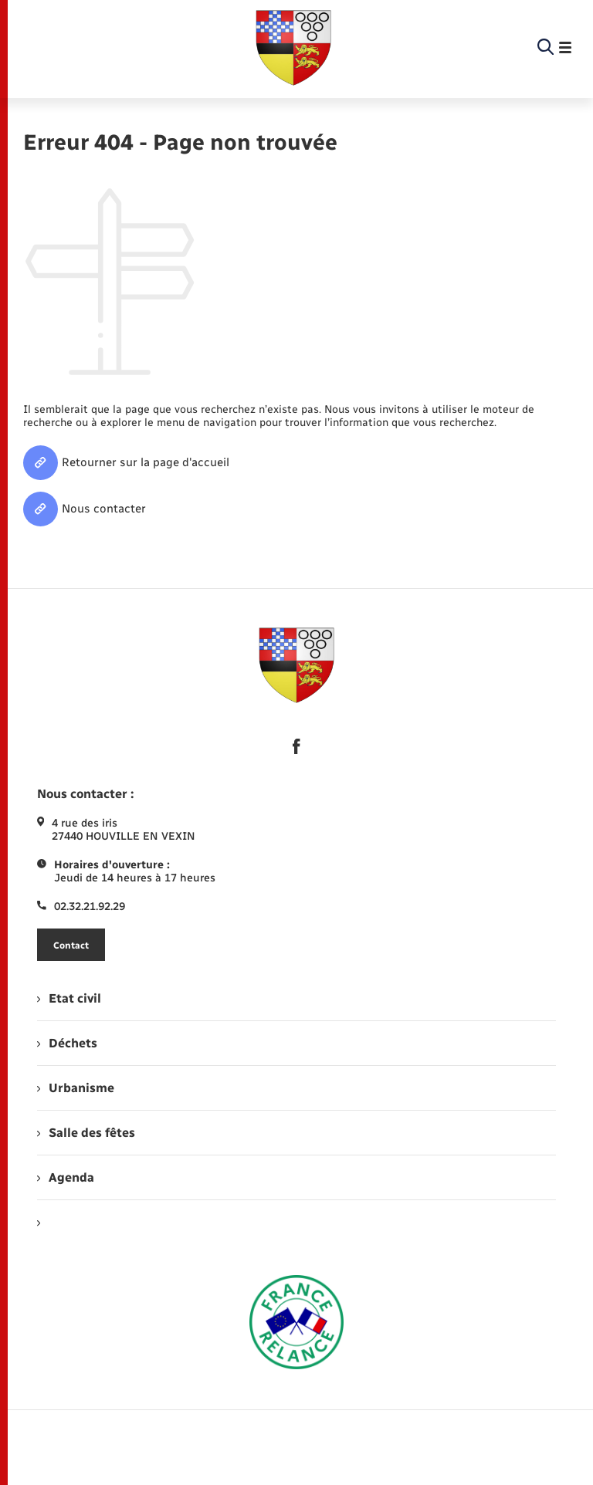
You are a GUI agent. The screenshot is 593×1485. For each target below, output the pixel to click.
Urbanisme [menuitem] (75, 1088)
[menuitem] (296, 1222)
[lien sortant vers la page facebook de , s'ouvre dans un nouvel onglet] (296, 746)
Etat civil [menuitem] (69, 998)
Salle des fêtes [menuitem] (86, 1132)
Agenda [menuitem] (65, 1177)
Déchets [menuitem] (67, 1043)
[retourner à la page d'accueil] (293, 47)
